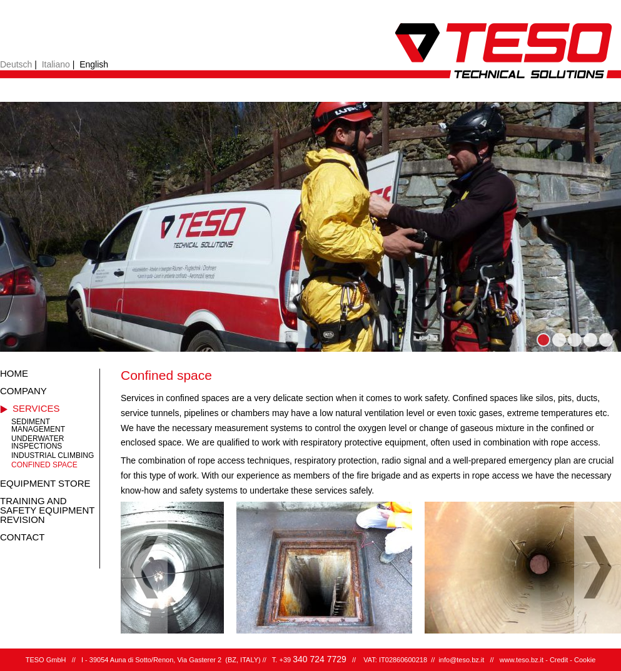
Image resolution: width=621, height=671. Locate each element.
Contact (22, 537)
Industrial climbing (52, 455)
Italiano (56, 64)
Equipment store (45, 483)
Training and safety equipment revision (47, 510)
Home (14, 373)
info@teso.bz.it (461, 660)
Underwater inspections (37, 442)
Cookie (584, 660)
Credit (559, 660)
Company (23, 390)
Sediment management (38, 425)
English (93, 64)
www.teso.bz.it (521, 660)
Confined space (44, 465)
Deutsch (16, 64)
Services (36, 408)
